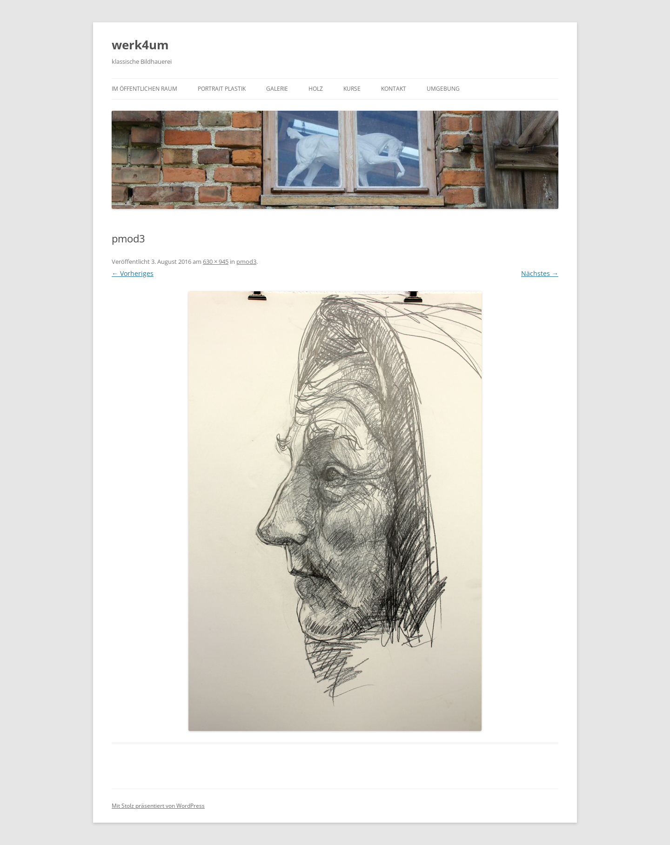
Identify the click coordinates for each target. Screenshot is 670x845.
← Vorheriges (133, 273)
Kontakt (393, 89)
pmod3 (246, 261)
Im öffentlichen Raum (144, 89)
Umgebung (443, 89)
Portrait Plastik (222, 89)
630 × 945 (215, 261)
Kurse (352, 89)
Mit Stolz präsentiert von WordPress (158, 806)
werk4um (140, 44)
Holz (315, 89)
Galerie (277, 89)
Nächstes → (539, 273)
